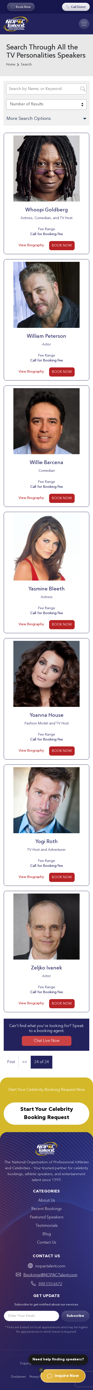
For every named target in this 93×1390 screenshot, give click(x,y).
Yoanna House (46, 715)
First (11, 1062)
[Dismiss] (41, 1370)
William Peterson (46, 336)
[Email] (31, 1316)
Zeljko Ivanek (46, 968)
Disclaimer (18, 1376)
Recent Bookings (46, 1209)
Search (26, 64)
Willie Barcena (46, 462)
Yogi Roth (46, 841)
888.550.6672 (50, 1284)
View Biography (31, 245)
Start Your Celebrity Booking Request (46, 1113)
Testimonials (46, 1226)
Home (10, 64)
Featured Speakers (46, 1217)
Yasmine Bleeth (47, 589)
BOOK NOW (62, 245)
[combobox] (46, 104)
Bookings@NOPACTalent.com (50, 1275)
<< (24, 1062)
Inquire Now (63, 1375)
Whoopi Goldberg (46, 210)
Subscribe (75, 1316)
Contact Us (46, 1243)
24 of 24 (41, 1062)
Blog (46, 1234)
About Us (46, 1201)
